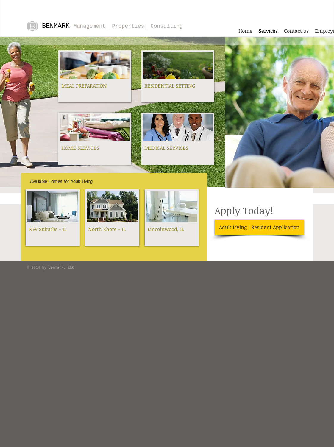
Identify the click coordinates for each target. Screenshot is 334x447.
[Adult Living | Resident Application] (259, 227)
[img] (53, 217)
